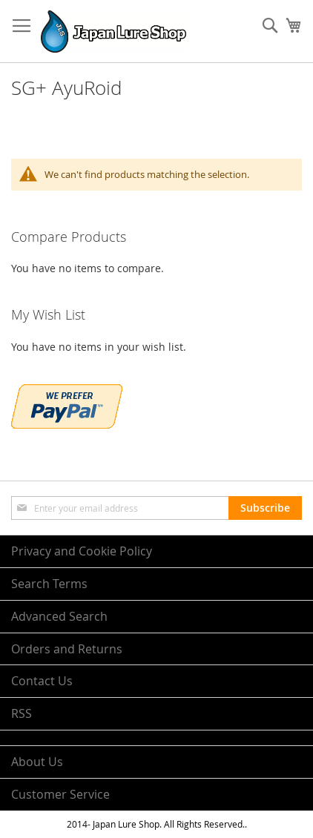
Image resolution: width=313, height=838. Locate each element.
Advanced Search (59, 616)
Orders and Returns (66, 649)
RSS (21, 713)
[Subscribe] (265, 508)
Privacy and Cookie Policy (81, 551)
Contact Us (42, 681)
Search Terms (49, 583)
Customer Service (60, 794)
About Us (37, 761)
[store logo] (113, 31)
